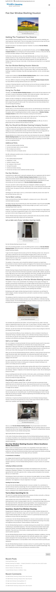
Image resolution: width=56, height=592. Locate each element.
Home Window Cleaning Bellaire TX (17, 581)
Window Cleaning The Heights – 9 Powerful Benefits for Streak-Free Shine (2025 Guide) (26, 563)
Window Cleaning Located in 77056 (14, 565)
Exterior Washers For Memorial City (14, 567)
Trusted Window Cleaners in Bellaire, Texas (16, 570)
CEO (7, 576)
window (28, 43)
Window (7, 69)
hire (12, 352)
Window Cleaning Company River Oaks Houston (20, 576)
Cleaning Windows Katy (11, 561)
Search (48, 554)
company (14, 77)
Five (26, 182)
